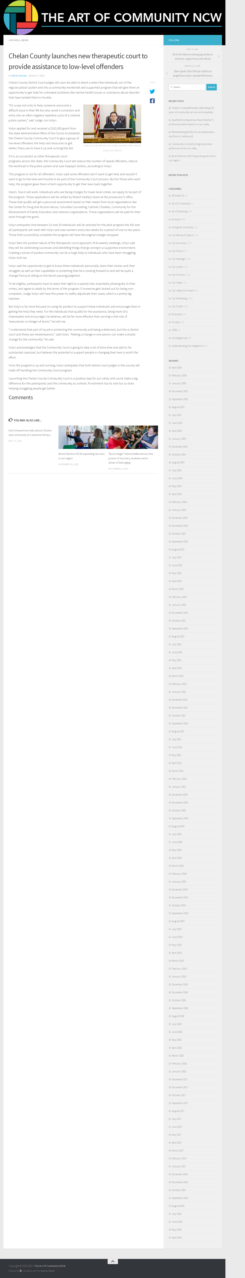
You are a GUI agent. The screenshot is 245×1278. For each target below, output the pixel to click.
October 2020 (179, 810)
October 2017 (179, 1095)
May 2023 (176, 573)
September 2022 (180, 628)
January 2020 (179, 881)
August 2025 (178, 407)
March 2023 (178, 589)
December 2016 (180, 1174)
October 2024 (179, 454)
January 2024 (179, 510)
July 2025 (176, 415)
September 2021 (180, 723)
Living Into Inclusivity (182, 227)
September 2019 (180, 913)
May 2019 (176, 945)
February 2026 (179, 375)
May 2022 (176, 660)
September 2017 (180, 1103)
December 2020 (180, 794)
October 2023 (179, 533)
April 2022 (177, 668)
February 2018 (179, 1063)
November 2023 (180, 525)
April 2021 (177, 763)
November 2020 (180, 802)
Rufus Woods (19, 75)
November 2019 (180, 897)
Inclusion (176, 219)
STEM (174, 330)
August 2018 (178, 1016)
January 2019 (179, 976)
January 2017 (179, 1166)
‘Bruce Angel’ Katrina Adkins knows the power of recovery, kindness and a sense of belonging (130, 458)
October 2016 (179, 1190)
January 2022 (179, 691)
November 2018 (180, 992)
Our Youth (177, 306)
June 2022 (177, 652)
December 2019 (180, 889)
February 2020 (179, 873)
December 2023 (180, 517)
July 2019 (176, 929)
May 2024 (176, 486)
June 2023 (177, 565)
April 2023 (177, 581)
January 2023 (179, 604)
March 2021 (178, 771)
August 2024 (178, 462)
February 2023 (179, 597)
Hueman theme (47, 1270)
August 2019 (178, 921)
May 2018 (176, 1039)
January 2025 (179, 438)
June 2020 (177, 842)
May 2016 (176, 1229)
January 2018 (179, 1071)
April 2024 (177, 494)
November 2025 (180, 391)
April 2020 (177, 858)
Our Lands (177, 266)
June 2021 (177, 747)
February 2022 (179, 684)
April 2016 (177, 1237)
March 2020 (178, 865)
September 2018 (180, 1008)
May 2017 (176, 1134)
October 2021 (179, 715)
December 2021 (180, 699)
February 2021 (179, 778)
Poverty (176, 322)
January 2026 (179, 383)
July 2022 (176, 644)
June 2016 (177, 1221)
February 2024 (179, 502)
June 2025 (177, 423)
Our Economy (179, 243)
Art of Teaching (179, 211)
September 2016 (180, 1198)
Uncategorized (179, 338)
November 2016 (180, 1182)
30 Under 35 (178, 195)
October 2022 (179, 620)
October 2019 (179, 905)
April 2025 (177, 430)
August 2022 (178, 636)
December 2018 (180, 984)
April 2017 (177, 1142)
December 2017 (180, 1079)
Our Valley (177, 282)
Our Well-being (19, 40)
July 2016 (176, 1213)
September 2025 (180, 399)
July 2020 (176, 834)
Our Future (177, 251)
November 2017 (180, 1087)
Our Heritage (178, 258)
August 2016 (178, 1206)
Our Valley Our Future (183, 290)
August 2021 (178, 731)
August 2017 (178, 1111)
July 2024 (176, 470)
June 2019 (177, 937)
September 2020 (180, 818)
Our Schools (178, 274)
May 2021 (176, 755)
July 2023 (176, 557)
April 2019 (177, 952)
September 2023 (180, 541)
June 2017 (177, 1126)
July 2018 (176, 1024)
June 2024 (177, 478)
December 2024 (180, 446)
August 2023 (178, 549)
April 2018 (177, 1047)
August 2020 (178, 826)
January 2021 (179, 786)
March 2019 (178, 960)
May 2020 (176, 850)
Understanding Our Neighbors (187, 345)
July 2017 (176, 1119)
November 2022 (180, 612)
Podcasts (176, 314)
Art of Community (181, 203)
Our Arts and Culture (182, 235)
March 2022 (178, 676)
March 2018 (178, 1055)
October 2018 (179, 1000)
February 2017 (179, 1158)
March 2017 (178, 1150)
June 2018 (177, 1032)
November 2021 (180, 707)
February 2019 (179, 968)
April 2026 (177, 367)
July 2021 (176, 739)
